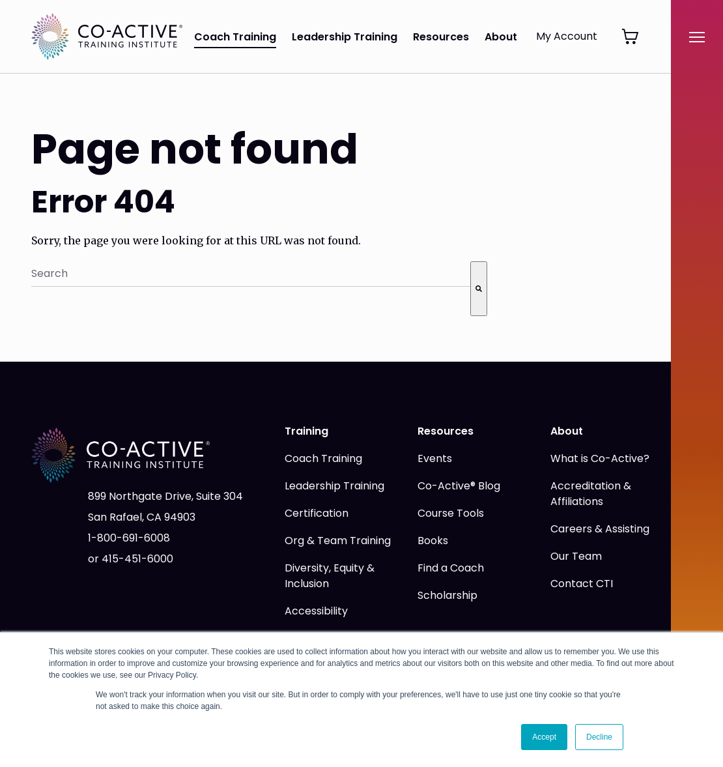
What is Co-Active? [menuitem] (599, 458)
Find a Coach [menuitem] (451, 567)
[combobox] (250, 274)
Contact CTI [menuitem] (581, 583)
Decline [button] (599, 737)
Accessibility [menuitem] (316, 610)
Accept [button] (544, 737)
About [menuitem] (501, 36)
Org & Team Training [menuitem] (338, 540)
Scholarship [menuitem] (447, 595)
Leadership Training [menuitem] (344, 36)
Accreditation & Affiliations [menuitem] (590, 493)
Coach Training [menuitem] (235, 36)
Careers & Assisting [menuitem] (599, 528)
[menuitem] (620, 38)
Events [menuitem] (435, 458)
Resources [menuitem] (441, 36)
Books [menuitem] (433, 540)
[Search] (478, 288)
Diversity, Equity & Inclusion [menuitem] (330, 575)
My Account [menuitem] (566, 36)
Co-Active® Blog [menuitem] (459, 485)
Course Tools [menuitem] (451, 513)
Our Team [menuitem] (576, 556)
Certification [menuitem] (316, 513)
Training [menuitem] (306, 431)
